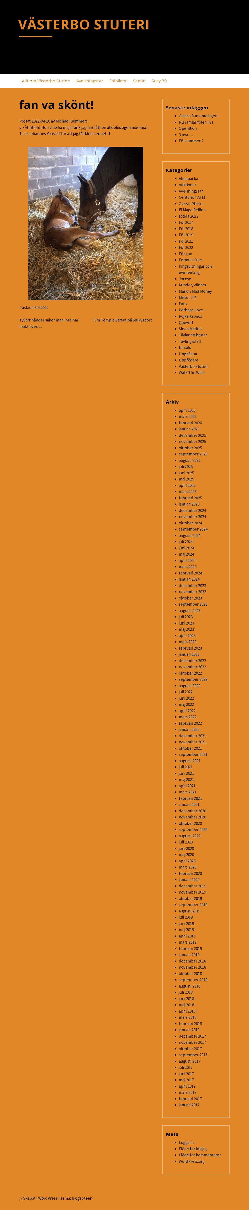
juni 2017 (186, 1073)
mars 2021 (187, 792)
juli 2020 (186, 842)
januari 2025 (189, 504)
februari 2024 (190, 573)
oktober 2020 (190, 823)
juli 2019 (186, 917)
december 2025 (192, 435)
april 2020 (187, 860)
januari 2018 (189, 1029)
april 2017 (187, 1086)
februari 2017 (190, 1098)
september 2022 (193, 679)
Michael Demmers (72, 121)
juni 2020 (186, 848)
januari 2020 (189, 879)
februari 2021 (190, 798)
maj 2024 (186, 554)
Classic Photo (190, 203)
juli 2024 (186, 541)
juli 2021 (186, 766)
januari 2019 (189, 954)
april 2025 (187, 485)
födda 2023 (188, 216)
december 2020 (192, 810)
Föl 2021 (186, 241)
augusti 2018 (189, 986)
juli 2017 (186, 1067)
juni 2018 (186, 998)
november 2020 (192, 817)
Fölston (185, 253)
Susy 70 (159, 81)
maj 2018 (186, 1004)
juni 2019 (186, 923)
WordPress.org (192, 1161)
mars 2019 (187, 942)
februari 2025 (190, 497)
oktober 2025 (190, 447)
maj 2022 (186, 704)
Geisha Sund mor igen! (199, 115)
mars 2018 (187, 1017)
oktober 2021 (190, 748)
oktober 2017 (190, 1048)
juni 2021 (186, 773)
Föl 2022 (41, 307)
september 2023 (193, 604)
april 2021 (187, 785)
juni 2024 (186, 548)
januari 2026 (189, 429)
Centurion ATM (192, 197)
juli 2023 (186, 616)
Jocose (185, 278)
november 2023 (192, 591)
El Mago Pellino (192, 209)
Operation (188, 128)
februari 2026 (190, 422)
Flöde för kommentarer (200, 1155)
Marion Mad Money (195, 291)
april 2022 (187, 710)
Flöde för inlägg (193, 1148)
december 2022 (192, 660)
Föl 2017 (186, 222)
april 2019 (187, 936)
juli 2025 (186, 466)
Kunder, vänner (192, 284)
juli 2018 (186, 992)
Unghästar (188, 353)
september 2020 (193, 829)
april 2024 (187, 560)
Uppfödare (188, 360)
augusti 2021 (189, 760)
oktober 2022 (190, 673)
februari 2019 (190, 948)
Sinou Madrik (190, 328)
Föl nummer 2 (191, 140)
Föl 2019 (186, 234)
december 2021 (192, 735)
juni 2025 (186, 472)
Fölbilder (118, 81)
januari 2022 (189, 729)
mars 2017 (187, 1092)
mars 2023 (187, 641)
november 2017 (192, 1042)
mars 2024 (187, 566)
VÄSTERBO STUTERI (84, 24)
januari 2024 (189, 579)
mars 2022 (187, 716)
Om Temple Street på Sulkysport (123, 320)
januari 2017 (189, 1104)
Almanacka (188, 178)
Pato (183, 303)
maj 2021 (186, 779)
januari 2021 (189, 804)
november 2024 (192, 516)
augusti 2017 (189, 1061)
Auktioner (187, 184)
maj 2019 (186, 929)
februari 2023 (190, 648)
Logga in (186, 1142)
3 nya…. (186, 134)
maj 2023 (186, 629)
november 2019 (192, 892)
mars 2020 (187, 867)
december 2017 (192, 1036)
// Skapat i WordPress (38, 1198)
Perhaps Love (191, 309)
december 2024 (192, 510)
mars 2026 (187, 416)
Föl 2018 (186, 228)
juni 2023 (186, 623)
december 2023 (192, 585)
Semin (139, 81)
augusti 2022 (189, 685)
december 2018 (192, 961)
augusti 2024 (189, 535)
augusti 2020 (189, 835)
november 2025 (192, 441)
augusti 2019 (189, 911)
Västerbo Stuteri (193, 366)
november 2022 (192, 666)
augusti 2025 (189, 460)
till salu (185, 347)
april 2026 (187, 410)
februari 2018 (190, 1023)
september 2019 (193, 904)
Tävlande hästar (193, 335)
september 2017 (193, 1054)
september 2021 (193, 754)
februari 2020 (190, 873)
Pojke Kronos (190, 316)
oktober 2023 (190, 598)
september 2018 (193, 979)
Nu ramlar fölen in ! (196, 122)
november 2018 (192, 967)
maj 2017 (186, 1079)
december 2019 (192, 886)
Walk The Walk (192, 372)
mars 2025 (187, 491)
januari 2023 (189, 654)
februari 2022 (190, 723)
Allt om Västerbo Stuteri (46, 81)
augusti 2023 (189, 610)
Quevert (186, 322)
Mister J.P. (187, 297)
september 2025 (193, 454)
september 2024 (193, 529)
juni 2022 (186, 698)
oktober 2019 (190, 898)
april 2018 (187, 1011)
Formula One (190, 259)
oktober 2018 (190, 973)
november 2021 (192, 741)
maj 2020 (186, 854)
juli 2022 (186, 691)
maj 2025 (186, 479)
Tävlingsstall (190, 341)
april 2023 (187, 635)
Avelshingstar (89, 81)
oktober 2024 (190, 523)
